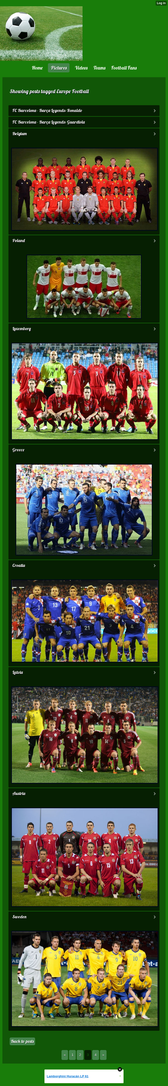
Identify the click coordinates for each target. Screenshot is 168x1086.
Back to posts (22, 1041)
